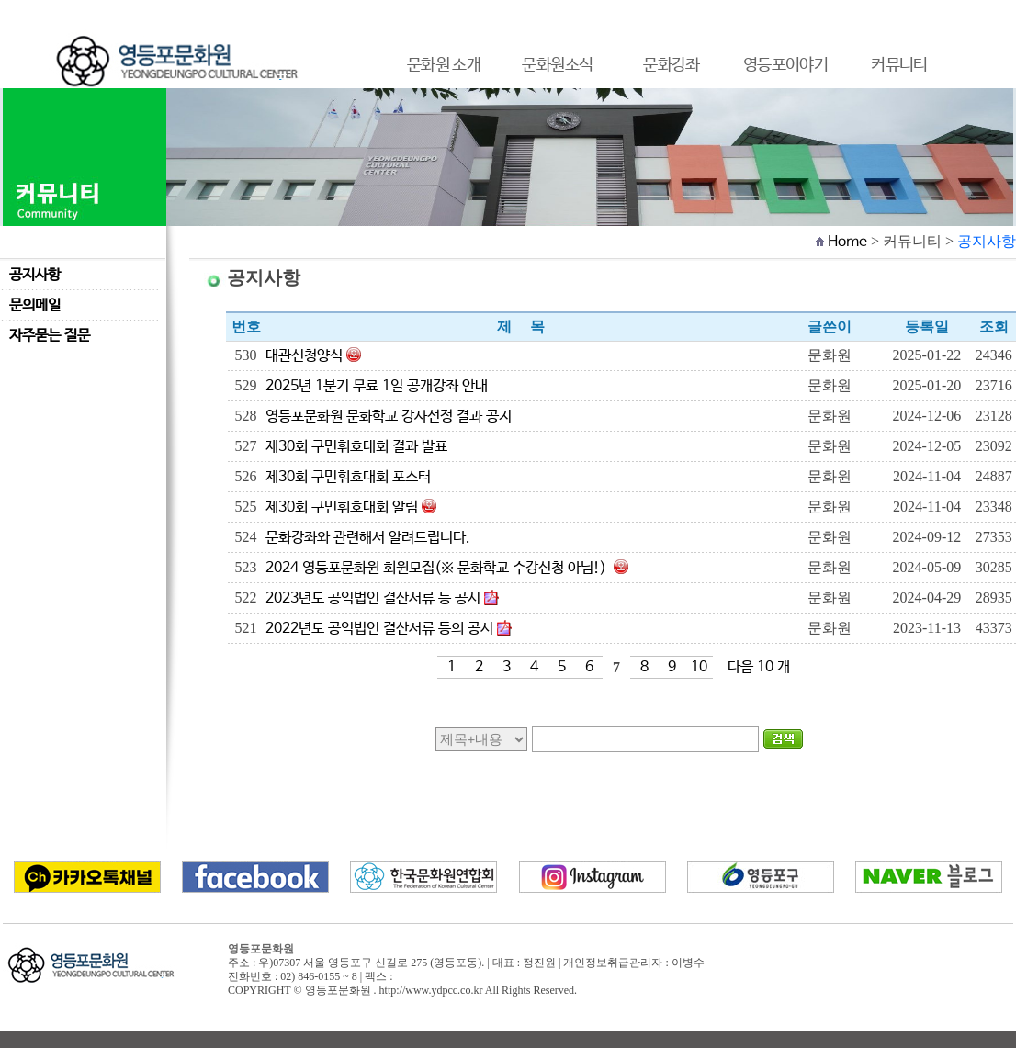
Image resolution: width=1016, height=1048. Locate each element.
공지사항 (35, 275)
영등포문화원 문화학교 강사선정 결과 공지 (388, 416)
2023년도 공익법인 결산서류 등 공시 (372, 598)
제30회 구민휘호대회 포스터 (348, 477)
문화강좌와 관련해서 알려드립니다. (367, 538)
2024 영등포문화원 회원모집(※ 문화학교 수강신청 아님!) (437, 568)
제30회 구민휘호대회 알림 (341, 507)
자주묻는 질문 (49, 335)
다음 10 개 (759, 667)
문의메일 (35, 305)
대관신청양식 (304, 356)
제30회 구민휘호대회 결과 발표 (356, 447)
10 (699, 667)
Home (847, 242)
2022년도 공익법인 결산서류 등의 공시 (379, 628)
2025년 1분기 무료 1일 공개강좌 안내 (376, 386)
